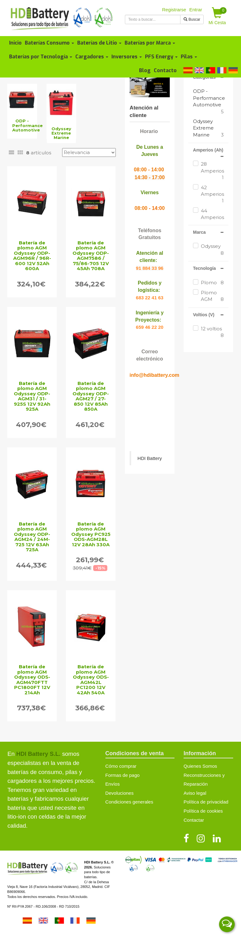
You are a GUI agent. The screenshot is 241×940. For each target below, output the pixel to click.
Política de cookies (203, 811)
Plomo (212, 282)
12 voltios (212, 332)
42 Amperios (212, 194)
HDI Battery (149, 458)
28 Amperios (212, 171)
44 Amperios (212, 217)
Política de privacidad (206, 801)
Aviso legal (195, 793)
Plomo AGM (212, 296)
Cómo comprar (121, 766)
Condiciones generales (129, 801)
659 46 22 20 (149, 327)
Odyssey (212, 249)
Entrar (195, 9)
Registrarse (174, 9)
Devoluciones (119, 793)
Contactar (194, 820)
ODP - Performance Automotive (209, 98)
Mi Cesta (218, 16)
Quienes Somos (200, 766)
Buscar (192, 19)
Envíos (112, 784)
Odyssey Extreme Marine (203, 128)
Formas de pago (122, 775)
